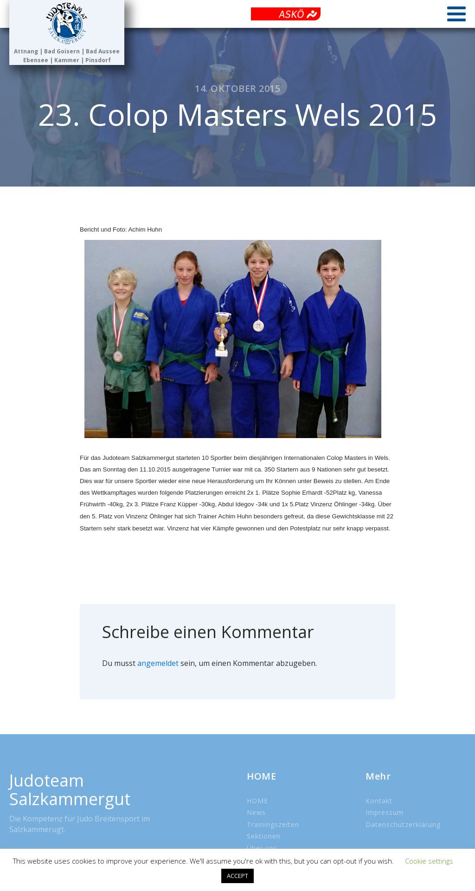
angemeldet (158, 663)
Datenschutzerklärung (403, 824)
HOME (257, 800)
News (256, 812)
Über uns (262, 848)
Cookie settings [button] (429, 860)
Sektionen (264, 836)
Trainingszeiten (273, 824)
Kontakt (379, 800)
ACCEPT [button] (237, 876)
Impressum (385, 812)
